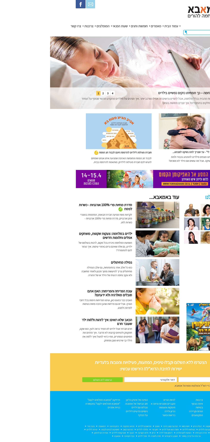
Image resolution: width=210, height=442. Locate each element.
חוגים (107, 426)
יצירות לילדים (42, 429)
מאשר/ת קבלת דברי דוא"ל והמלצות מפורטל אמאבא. (150, 385)
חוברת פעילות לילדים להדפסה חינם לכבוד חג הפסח (72, 152)
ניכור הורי (41, 426)
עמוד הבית (121, 26)
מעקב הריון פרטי (121, 436)
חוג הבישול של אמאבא (86, 403)
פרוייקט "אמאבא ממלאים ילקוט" (53, 399)
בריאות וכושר (118, 415)
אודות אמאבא (173, 403)
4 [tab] (62, 93)
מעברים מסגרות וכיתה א (113, 403)
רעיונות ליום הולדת (133, 432)
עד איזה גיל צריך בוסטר (141, 436)
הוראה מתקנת (78, 426)
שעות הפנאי (70, 26)
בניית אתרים (64, 407)
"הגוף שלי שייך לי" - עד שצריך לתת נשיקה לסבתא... (148, 152)
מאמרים (106, 26)
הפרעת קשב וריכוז (120, 426)
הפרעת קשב (78, 429)
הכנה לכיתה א (172, 429)
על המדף (93, 415)
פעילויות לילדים (138, 429)
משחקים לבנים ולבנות (60, 429)
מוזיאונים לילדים (94, 426)
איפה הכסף (147, 403)
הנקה (81, 432)
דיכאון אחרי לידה (116, 432)
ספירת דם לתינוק (51, 432)
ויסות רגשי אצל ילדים (120, 429)
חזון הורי (105, 429)
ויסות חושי (135, 426)
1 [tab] (48, 93)
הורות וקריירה (146, 411)
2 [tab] (53, 93)
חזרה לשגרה (106, 436)
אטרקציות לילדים (69, 432)
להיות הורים (119, 399)
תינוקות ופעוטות (117, 407)
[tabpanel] (105, 72)
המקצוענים (147, 415)
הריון (103, 432)
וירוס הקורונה (93, 432)
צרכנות (38, 26)
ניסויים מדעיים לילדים (87, 411)
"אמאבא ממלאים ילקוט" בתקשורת (52, 403)
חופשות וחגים (89, 26)
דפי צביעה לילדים (156, 429)
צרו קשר (26, 26)
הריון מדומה (64, 426)
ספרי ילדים (92, 436)
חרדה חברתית (151, 432)
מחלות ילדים (166, 432)
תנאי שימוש (174, 411)
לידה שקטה (160, 426)
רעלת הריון (147, 426)
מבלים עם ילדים (90, 407)
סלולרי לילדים (92, 429)
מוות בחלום (173, 426)
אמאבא (67, 436)
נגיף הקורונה (79, 436)
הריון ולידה (119, 411)
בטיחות (149, 407)
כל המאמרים (174, 407)
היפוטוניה (52, 426)
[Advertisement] (160, 275)
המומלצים (53, 26)
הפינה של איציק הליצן (87, 399)
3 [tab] (57, 93)
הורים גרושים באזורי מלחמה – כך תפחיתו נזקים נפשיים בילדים (149, 92)
